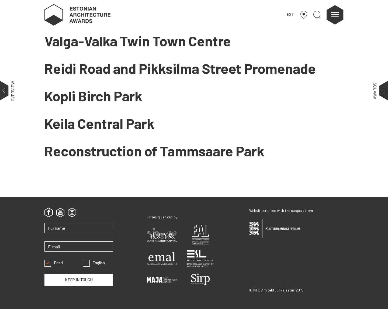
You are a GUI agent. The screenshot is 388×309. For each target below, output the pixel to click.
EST (290, 14)
